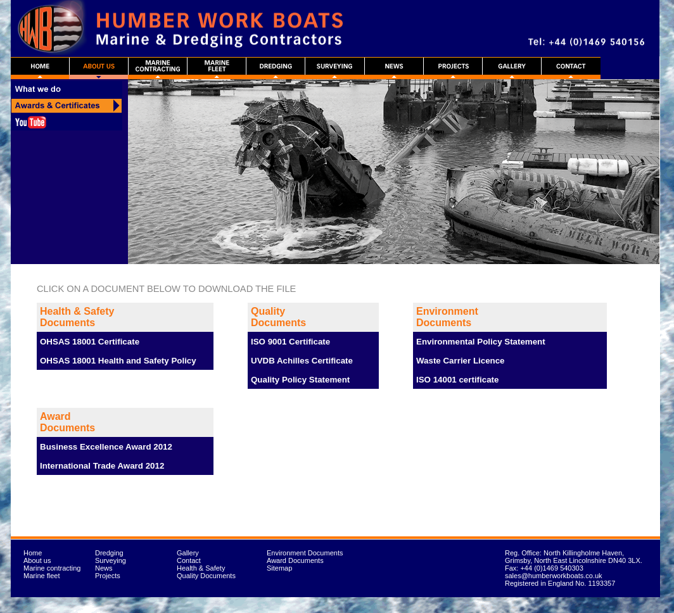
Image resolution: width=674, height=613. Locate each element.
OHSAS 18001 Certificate (89, 341)
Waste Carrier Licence (460, 360)
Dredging (109, 553)
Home (32, 553)
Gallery (188, 553)
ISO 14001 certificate (457, 379)
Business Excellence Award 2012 (106, 447)
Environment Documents (305, 553)
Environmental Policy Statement (480, 341)
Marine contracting (52, 568)
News (104, 568)
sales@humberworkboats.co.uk (553, 575)
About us (37, 560)
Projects (107, 575)
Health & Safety (201, 568)
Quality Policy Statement (300, 379)
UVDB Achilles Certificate (302, 360)
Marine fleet (41, 575)
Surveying (110, 560)
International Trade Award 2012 (102, 466)
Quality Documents (206, 575)
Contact (189, 560)
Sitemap (279, 568)
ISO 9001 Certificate (290, 341)
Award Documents (295, 560)
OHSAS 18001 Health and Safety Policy (118, 360)
